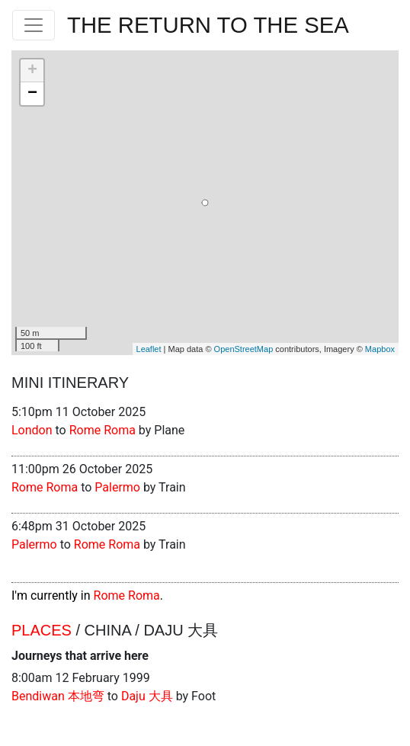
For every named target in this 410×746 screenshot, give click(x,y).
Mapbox (380, 349)
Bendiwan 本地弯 (57, 696)
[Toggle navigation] (33, 25)
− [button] (32, 93)
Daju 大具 (147, 696)
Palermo (117, 487)
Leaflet (149, 349)
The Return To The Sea (208, 24)
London (32, 430)
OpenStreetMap (244, 349)
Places (41, 630)
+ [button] (32, 70)
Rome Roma (102, 430)
